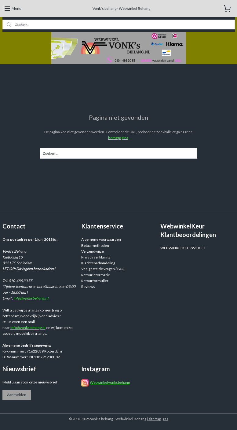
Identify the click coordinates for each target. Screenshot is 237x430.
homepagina (118, 137)
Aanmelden (16, 394)
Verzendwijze (92, 251)
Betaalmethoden (95, 245)
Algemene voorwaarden (101, 239)
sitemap (154, 419)
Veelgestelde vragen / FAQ (103, 268)
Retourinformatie (95, 275)
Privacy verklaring (95, 257)
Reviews (88, 286)
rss (165, 419)
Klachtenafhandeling (98, 263)
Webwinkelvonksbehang (110, 382)
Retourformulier (94, 280)
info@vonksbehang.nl (31, 298)
